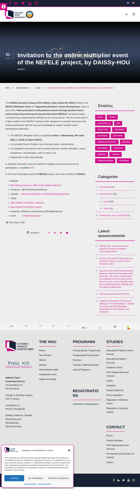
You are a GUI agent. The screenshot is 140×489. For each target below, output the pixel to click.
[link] (3, 6)
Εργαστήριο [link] (117, 138)
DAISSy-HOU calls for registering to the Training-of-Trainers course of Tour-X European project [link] (116, 263)
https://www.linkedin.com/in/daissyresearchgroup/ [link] (45, 196)
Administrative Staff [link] (48, 372)
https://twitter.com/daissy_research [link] (27, 205)
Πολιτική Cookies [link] (30, 484)
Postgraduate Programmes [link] (86, 357)
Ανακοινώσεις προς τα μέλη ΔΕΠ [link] (113, 217)
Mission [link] (42, 367)
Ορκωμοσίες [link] (102, 150)
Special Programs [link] (81, 372)
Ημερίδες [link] (126, 144)
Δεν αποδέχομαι (35, 478)
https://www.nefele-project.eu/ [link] (47, 187)
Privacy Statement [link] (44, 484)
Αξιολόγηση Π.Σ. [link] (103, 125)
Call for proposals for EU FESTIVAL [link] (114, 296)
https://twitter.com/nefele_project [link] (26, 209)
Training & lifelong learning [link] (86, 367)
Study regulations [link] (114, 397)
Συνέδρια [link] (115, 156)
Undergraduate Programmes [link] (86, 352)
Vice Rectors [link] (45, 357)
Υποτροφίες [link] (124, 162)
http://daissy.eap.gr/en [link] (21, 187)
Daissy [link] (21, 71)
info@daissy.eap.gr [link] (31, 218)
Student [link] (106, 210)
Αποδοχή (14, 478)
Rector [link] (42, 352)
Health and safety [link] (47, 381)
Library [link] (109, 383)
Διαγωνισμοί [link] (119, 131)
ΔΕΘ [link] (118, 125)
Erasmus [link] (77, 362)
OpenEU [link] (112, 119)
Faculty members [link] (114, 442)
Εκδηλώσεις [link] (102, 138)
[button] (69, 450)
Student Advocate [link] (114, 392)
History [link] (42, 362)
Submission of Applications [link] (86, 406)
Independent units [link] (47, 376)
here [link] (32, 170)
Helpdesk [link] (111, 387)
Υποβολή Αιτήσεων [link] (105, 162)
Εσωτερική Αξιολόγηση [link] (106, 144)
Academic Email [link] (114, 369)
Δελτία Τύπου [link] (102, 131)
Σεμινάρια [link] (101, 156)
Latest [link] (106, 203)
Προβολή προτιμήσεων (58, 478)
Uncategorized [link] (105, 189)
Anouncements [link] (105, 196)
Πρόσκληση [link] (118, 150)
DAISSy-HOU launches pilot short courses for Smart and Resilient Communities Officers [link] (113, 251)
